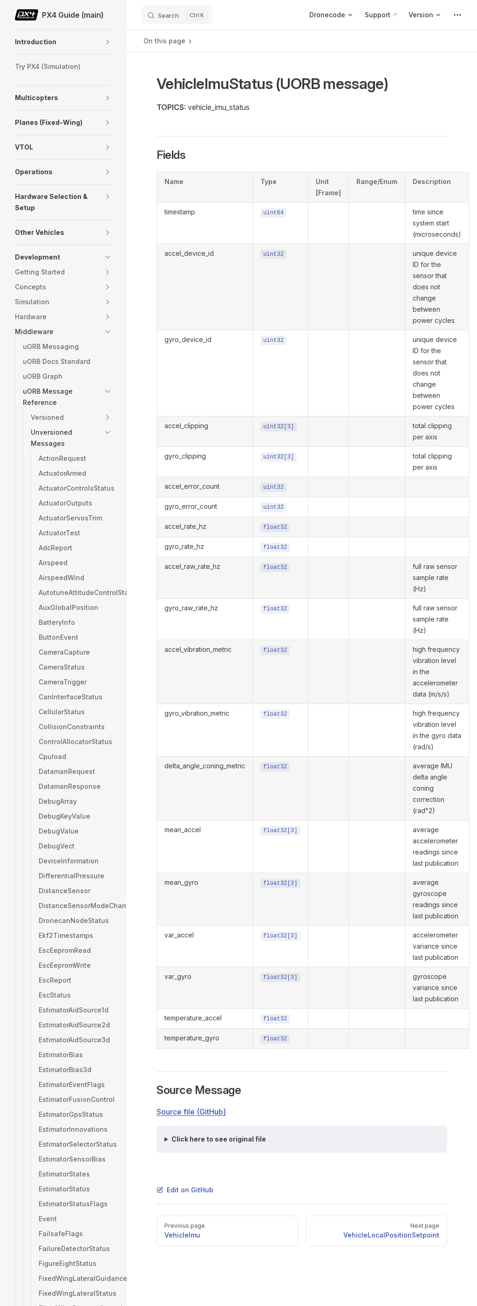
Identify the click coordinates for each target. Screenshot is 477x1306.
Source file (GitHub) (191, 1111)
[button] (107, 41)
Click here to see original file (218, 1139)
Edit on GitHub (185, 1190)
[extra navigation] (457, 15)
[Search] (177, 15)
